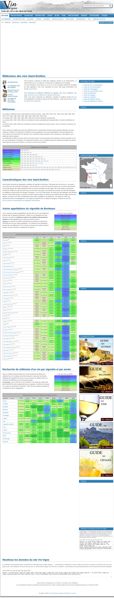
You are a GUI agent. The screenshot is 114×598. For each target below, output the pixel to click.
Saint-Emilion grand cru (8, 341)
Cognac (5, 418)
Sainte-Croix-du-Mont (8, 353)
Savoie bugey (6, 438)
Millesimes (30, 19)
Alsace (4, 401)
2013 (75, 167)
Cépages (38, 19)
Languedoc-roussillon (8, 424)
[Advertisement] (21, 49)
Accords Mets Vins (19, 19)
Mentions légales (59, 593)
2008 (41, 163)
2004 (41, 161)
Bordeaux (5, 409)
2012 (72, 167)
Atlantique (5, 240)
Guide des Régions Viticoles (92, 99)
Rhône (4, 435)
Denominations (81, 19)
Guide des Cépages (89, 95)
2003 (36, 163)
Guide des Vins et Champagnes (93, 85)
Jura (4, 421)
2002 (33, 163)
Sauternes (5, 359)
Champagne (6, 415)
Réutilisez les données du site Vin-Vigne (25, 559)
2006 (44, 161)
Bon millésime (21, 400)
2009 (30, 152)
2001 (44, 158)
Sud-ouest (5, 441)
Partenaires (67, 593)
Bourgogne (5, 412)
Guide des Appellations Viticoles (93, 101)
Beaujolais (5, 406)
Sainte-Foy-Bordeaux (8, 356)
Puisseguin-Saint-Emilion (8, 335)
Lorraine (5, 430)
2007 (39, 163)
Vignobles (47, 19)
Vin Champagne (6, 19)
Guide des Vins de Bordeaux (92, 87)
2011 (36, 165)
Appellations (70, 19)
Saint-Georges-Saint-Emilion (9, 347)
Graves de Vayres (7, 286)
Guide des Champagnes (91, 89)
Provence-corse (7, 433)
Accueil (51, 593)
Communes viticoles (99, 19)
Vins (89, 19)
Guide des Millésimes (90, 93)
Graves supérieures (7, 289)
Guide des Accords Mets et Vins (93, 91)
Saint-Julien (5, 350)
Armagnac (5, 403)
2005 (73, 398)
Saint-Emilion (33, 89)
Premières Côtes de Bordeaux (10, 332)
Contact (74, 593)
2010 (47, 161)
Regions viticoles (57, 19)
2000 (41, 156)
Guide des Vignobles (90, 97)
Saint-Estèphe (6, 344)
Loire (4, 427)
